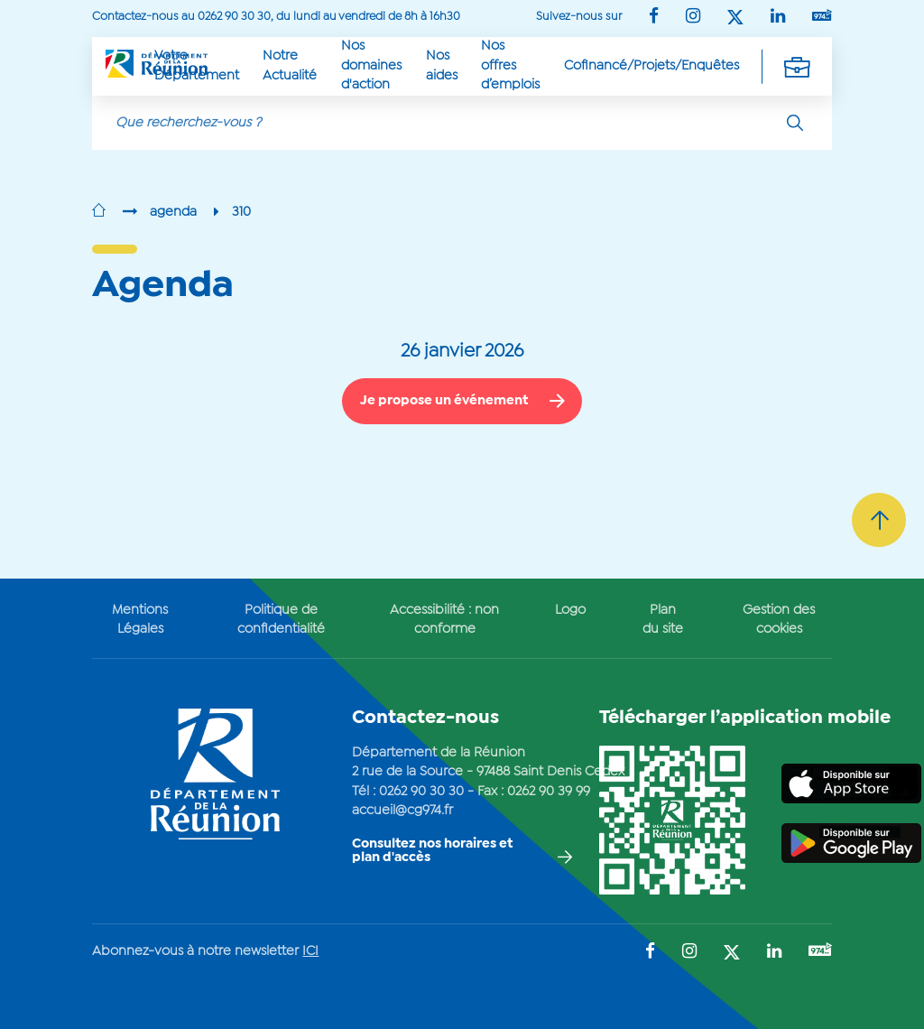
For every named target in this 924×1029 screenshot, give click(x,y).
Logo (570, 610)
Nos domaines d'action (371, 65)
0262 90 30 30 (421, 791)
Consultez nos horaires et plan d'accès (432, 851)
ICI (310, 951)
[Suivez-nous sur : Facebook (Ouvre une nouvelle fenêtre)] (654, 17)
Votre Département (196, 65)
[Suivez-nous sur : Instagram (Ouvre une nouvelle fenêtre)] (693, 17)
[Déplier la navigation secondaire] (797, 66)
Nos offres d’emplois (510, 65)
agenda (173, 212)
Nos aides (441, 65)
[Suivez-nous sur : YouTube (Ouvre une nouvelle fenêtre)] (822, 16)
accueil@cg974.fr (402, 810)
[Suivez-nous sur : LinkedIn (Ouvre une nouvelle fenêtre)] (778, 17)
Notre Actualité (290, 65)
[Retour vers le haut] (879, 520)
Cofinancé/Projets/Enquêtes (651, 65)
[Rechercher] (795, 122)
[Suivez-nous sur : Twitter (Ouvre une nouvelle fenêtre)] (735, 18)
